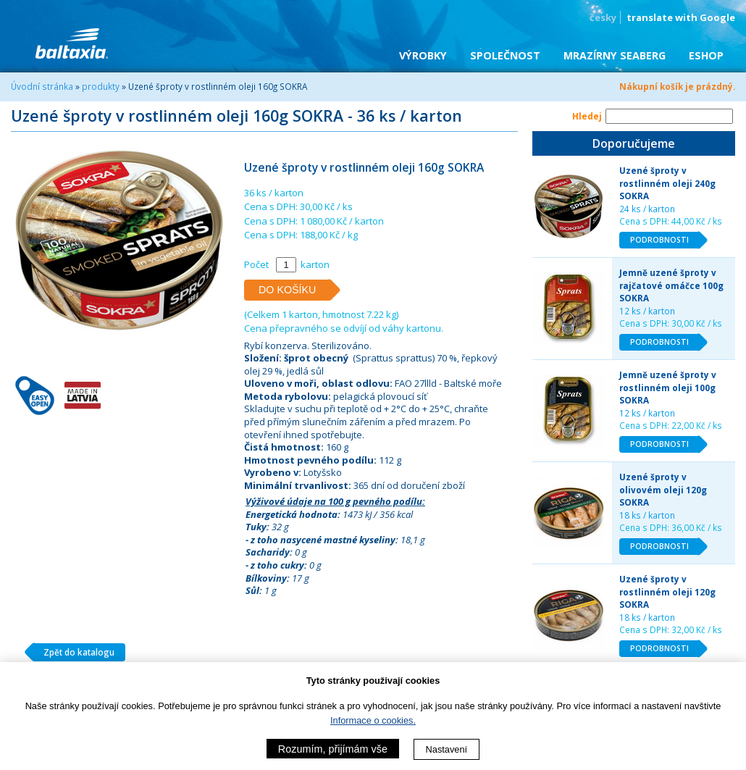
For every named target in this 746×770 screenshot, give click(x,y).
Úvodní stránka (42, 86)
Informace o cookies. (373, 720)
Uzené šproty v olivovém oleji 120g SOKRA (663, 489)
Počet (256, 264)
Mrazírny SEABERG (614, 55)
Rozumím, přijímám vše (332, 749)
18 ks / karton (647, 515)
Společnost (505, 55)
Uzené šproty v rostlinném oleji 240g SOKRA (667, 182)
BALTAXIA (71, 43)
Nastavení (447, 749)
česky (603, 17)
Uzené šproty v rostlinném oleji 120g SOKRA (667, 591)
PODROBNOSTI (665, 240)
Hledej (587, 116)
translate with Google (680, 17)
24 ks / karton (647, 208)
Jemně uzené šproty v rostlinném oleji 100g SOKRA (667, 387)
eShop (706, 55)
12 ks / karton (647, 311)
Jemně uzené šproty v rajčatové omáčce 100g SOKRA (671, 285)
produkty (101, 86)
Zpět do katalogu (73, 652)
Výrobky (423, 55)
